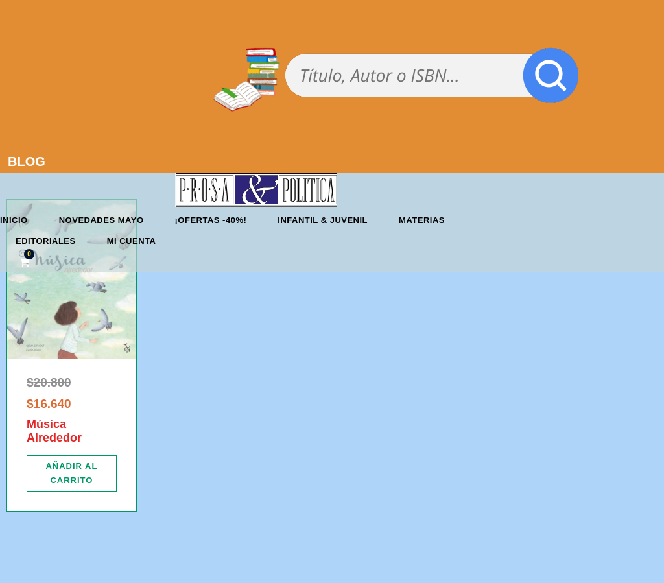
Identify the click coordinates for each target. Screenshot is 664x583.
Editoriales (46, 241)
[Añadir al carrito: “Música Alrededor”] (72, 473)
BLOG (26, 161)
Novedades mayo (101, 220)
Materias (422, 220)
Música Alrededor (54, 431)
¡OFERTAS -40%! (211, 220)
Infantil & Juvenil (323, 220)
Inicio (14, 220)
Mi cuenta (131, 241)
